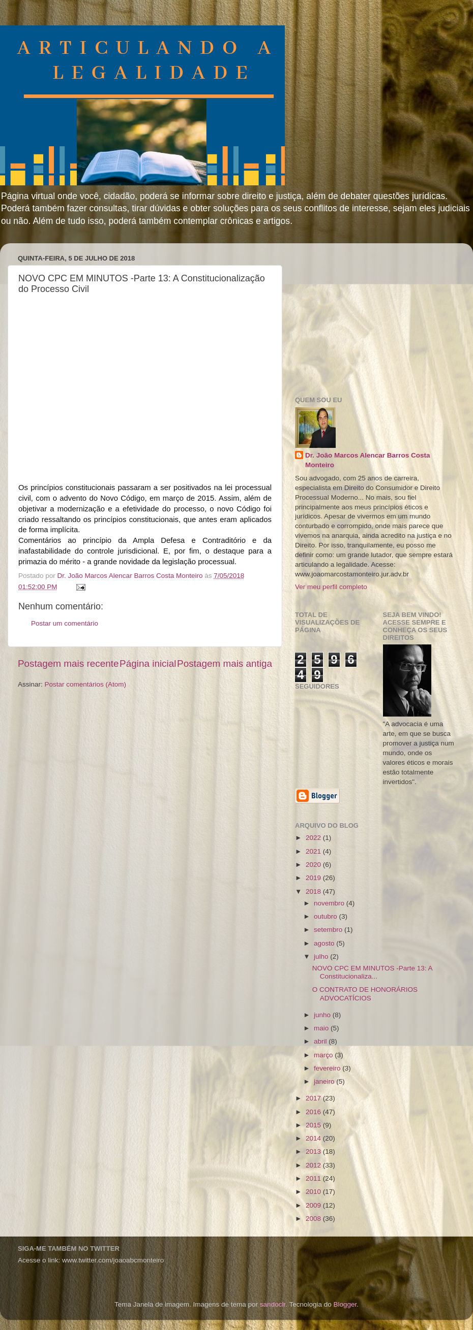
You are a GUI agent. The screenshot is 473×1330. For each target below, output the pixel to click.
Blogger (345, 1304)
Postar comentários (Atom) (86, 684)
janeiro (325, 1081)
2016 (314, 1112)
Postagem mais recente (68, 663)
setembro (329, 929)
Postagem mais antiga (224, 663)
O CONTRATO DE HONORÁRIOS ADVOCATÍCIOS (365, 993)
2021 (314, 851)
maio (322, 1028)
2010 (314, 1191)
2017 (314, 1098)
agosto (325, 943)
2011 (314, 1178)
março (324, 1055)
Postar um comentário (64, 623)
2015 (314, 1125)
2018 (314, 891)
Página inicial (148, 663)
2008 (314, 1218)
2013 (314, 1151)
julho (322, 956)
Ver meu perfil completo (331, 587)
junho (323, 1015)
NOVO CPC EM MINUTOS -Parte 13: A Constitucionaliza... (372, 972)
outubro (326, 916)
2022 (314, 837)
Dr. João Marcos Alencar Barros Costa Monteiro (367, 460)
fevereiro (328, 1068)
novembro (330, 903)
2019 (314, 878)
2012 (314, 1165)
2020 (314, 864)
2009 (314, 1205)
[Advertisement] (371, 314)
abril (321, 1041)
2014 (314, 1138)
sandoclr (272, 1304)
